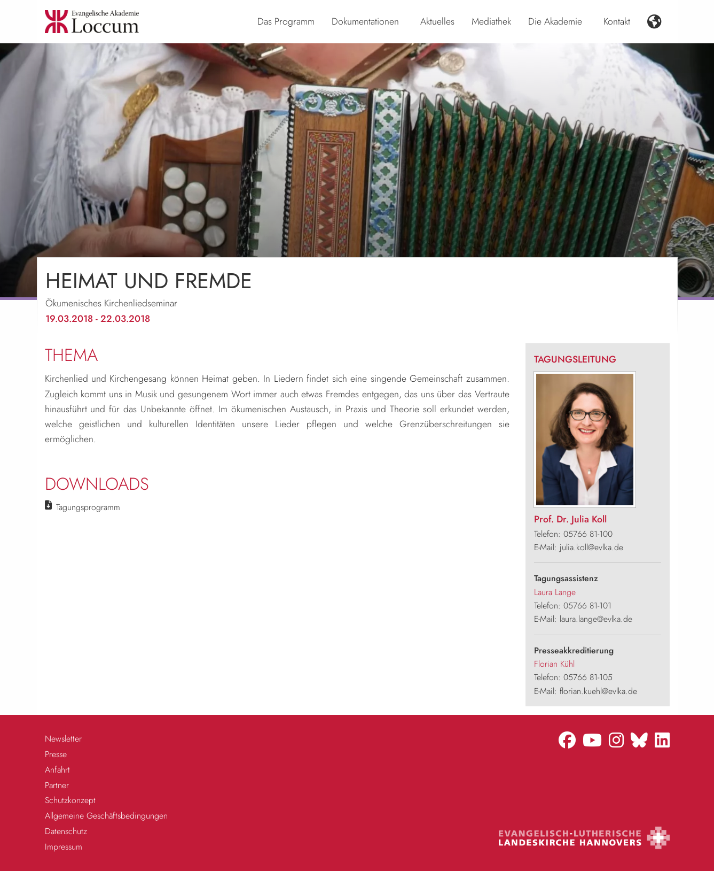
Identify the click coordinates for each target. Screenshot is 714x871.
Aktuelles (437, 21)
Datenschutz (66, 831)
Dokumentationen (365, 21)
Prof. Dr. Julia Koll (570, 519)
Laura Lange (555, 592)
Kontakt (616, 21)
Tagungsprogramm (88, 507)
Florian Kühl (554, 664)
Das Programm (286, 21)
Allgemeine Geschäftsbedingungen (106, 816)
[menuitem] (286, 22)
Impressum (63, 847)
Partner (57, 785)
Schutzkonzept (70, 800)
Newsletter (63, 739)
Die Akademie (555, 21)
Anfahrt (57, 770)
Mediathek (491, 21)
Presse (56, 754)
